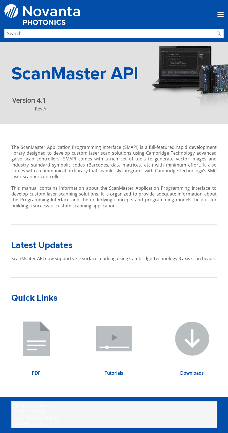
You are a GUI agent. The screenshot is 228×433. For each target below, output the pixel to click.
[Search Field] (114, 33)
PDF (36, 373)
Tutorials (114, 373)
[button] (219, 33)
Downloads (192, 373)
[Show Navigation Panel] (220, 14)
